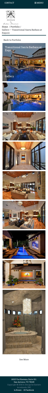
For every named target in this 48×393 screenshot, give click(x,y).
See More (24, 359)
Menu (39, 2)
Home (5, 26)
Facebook (29, 390)
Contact (9, 2)
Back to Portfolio (12, 40)
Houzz (18, 390)
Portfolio (15, 26)
